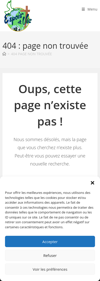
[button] (92, 182)
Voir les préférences (50, 269)
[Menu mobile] (90, 9)
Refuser (50, 255)
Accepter (50, 241)
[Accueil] (4, 53)
